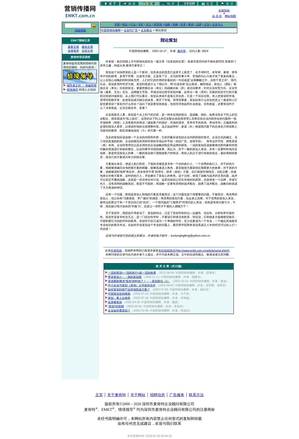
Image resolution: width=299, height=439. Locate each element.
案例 (191, 24)
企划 (207, 24)
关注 (148, 24)
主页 (99, 395)
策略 (175, 24)
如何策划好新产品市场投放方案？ (129, 289)
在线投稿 (224, 10)
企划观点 (146, 30)
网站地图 (230, 16)
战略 (167, 24)
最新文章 (73, 46)
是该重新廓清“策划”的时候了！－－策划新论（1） (139, 281)
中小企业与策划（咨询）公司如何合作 (132, 285)
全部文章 (87, 50)
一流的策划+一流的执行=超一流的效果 (132, 272)
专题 (117, 24)
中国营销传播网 (111, 30)
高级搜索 (80, 30)
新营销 (158, 24)
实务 (183, 24)
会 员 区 (217, 16)
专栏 (141, 24)
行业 (133, 24)
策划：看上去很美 (119, 298)
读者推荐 (73, 50)
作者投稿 (116, 250)
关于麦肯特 (116, 395)
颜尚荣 (181, 51)
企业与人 (217, 24)
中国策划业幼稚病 (119, 293)
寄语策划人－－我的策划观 (125, 277)
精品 (125, 24)
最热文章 (87, 46)
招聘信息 (157, 395)
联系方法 (196, 395)
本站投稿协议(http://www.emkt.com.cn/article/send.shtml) (193, 250)
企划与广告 (131, 30)
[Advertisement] (154, 14)
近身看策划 (115, 302)
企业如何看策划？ (119, 310)
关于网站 (137, 395)
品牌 (199, 24)
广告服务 (176, 395)
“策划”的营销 (116, 306)
